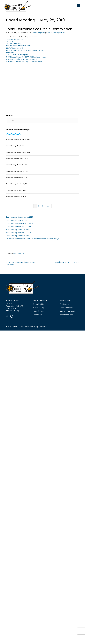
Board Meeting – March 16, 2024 (16, 165)
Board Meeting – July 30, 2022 (16, 190)
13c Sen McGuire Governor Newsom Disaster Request (25, 50)
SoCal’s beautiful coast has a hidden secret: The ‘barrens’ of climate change (32, 239)
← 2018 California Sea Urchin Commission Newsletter (21, 263)
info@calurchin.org (12, 310)
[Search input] (42, 120)
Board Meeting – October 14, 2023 (17, 171)
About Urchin (38, 304)
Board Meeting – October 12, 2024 (17, 158)
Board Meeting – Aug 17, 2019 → (67, 262)
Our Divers (64, 304)
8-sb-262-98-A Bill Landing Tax (17, 55)
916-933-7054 (11, 308)
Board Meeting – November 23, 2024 (18, 152)
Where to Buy (38, 307)
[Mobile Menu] (78, 5)
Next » (48, 206)
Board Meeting (18, 253)
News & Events (39, 311)
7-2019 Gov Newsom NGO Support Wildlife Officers (24, 61)
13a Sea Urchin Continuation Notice (18, 46)
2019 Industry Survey (13, 43)
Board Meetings (66, 314)
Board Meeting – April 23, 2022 (16, 196)
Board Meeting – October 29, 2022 (17, 184)
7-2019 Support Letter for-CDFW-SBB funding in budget (26, 57)
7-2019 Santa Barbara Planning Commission (21, 59)
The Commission (66, 307)
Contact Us (37, 314)
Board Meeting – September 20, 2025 (18, 139)
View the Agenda (39, 32)
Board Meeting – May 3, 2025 (15, 146)
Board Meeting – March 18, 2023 (16, 177)
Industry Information (68, 311)
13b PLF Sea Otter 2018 (14, 48)
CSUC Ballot (10, 41)
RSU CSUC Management (14, 39)
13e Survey (10, 52)
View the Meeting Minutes (55, 32)
